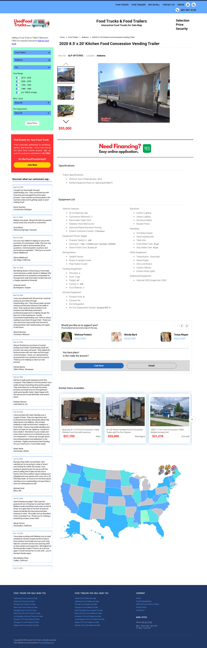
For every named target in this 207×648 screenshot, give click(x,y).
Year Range (18, 73)
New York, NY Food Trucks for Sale (27, 613)
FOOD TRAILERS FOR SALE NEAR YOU (91, 593)
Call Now (99, 365)
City (32, 67)
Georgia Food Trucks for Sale (25, 610)
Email (152, 365)
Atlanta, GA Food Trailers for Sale (87, 625)
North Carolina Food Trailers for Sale (88, 610)
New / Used (18, 99)
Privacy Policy (141, 607)
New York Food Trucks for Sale (25, 607)
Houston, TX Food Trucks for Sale (26, 619)
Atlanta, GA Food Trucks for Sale (26, 625)
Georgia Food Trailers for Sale (86, 607)
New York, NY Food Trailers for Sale (88, 613)
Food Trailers (138, 5)
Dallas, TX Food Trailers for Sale (87, 622)
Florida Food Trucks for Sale (24, 604)
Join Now (32, 165)
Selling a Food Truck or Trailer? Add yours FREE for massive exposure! (30, 41)
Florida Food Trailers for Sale (86, 604)
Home (138, 598)
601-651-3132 (147, 622)
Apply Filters (32, 123)
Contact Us (169, 5)
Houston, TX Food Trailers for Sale (88, 616)
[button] (65, 121)
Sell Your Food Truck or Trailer (147, 604)
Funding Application (144, 601)
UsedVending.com (47, 643)
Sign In (183, 5)
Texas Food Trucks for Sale (24, 601)
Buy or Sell (154, 5)
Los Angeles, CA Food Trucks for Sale (28, 616)
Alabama (32, 60)
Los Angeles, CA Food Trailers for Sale (89, 619)
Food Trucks (122, 5)
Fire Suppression (20, 109)
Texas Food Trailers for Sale (85, 598)
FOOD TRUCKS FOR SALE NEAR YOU (30, 593)
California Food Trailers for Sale (87, 601)
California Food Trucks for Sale (25, 598)
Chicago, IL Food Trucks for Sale (26, 622)
